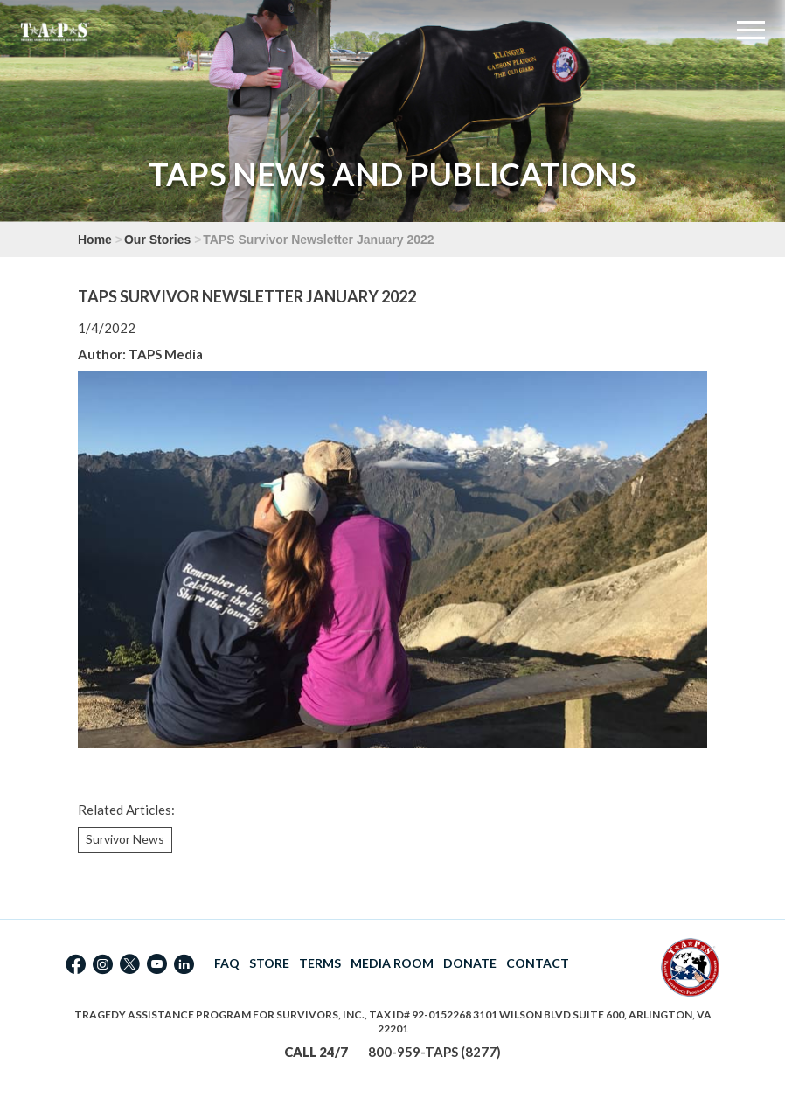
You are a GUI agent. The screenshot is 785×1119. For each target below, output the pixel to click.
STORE (269, 963)
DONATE (470, 963)
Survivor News (125, 838)
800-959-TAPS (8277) (434, 1052)
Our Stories (157, 240)
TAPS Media (166, 354)
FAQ (227, 963)
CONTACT (537, 963)
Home (95, 240)
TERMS (320, 963)
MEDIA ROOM (392, 963)
